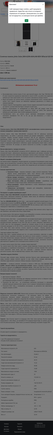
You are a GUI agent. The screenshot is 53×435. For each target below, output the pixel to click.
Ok (26, 19)
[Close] (43, 2)
